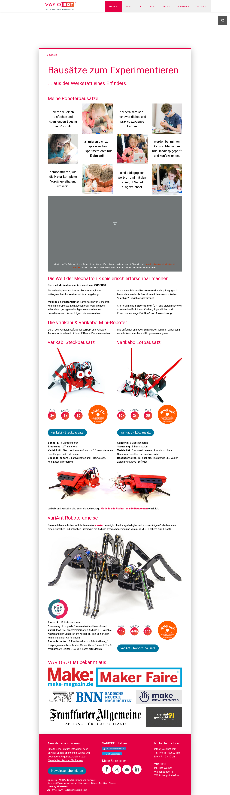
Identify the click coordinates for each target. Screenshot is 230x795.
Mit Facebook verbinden (114, 749)
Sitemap (112, 783)
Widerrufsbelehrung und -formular (79, 780)
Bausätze (113, 7)
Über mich (202, 7)
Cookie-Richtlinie (99, 783)
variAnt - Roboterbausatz (138, 648)
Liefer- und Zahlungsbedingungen (62, 783)
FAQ (140, 7)
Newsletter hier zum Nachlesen (65, 760)
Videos (166, 7)
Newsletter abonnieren (67, 771)
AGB (61, 780)
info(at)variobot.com (165, 749)
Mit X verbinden (111, 754)
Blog (152, 7)
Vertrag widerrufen (58, 786)
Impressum (52, 780)
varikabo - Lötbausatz (136, 432)
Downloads (183, 7)
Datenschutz (85, 783)
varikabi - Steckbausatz (67, 432)
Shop (128, 7)
